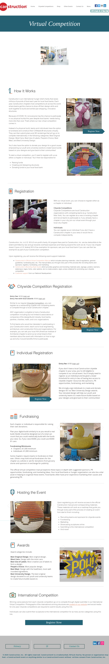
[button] (68, 6)
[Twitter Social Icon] (99, 5)
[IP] (47, 646)
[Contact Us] (74, 646)
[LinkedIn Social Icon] (104, 5)
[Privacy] (17, 646)
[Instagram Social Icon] (102, 5)
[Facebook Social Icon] (96, 5)
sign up (26, 296)
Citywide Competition (35, 303)
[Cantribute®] (99, 11)
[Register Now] (94, 131)
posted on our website (78, 604)
